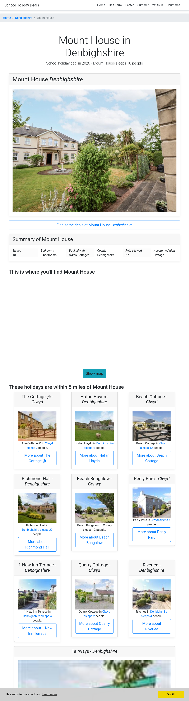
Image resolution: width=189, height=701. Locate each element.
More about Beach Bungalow (95, 540)
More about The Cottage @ (37, 458)
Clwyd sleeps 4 (160, 520)
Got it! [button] (171, 694)
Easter (130, 5)
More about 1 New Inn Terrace (37, 631)
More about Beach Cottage (152, 458)
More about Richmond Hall (37, 544)
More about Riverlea (151, 626)
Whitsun (157, 5)
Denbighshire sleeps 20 (37, 529)
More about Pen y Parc (151, 535)
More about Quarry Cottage (94, 626)
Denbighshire (23, 18)
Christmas (173, 5)
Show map (94, 373)
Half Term (115, 5)
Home (101, 5)
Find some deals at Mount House (94, 225)
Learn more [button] (49, 694)
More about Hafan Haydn (94, 458)
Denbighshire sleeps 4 (37, 616)
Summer (143, 5)
